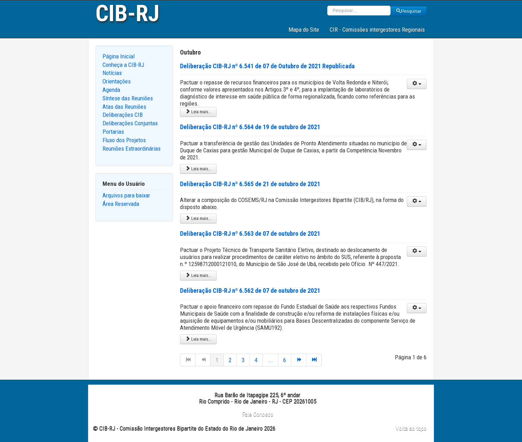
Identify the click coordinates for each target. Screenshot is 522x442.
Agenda (111, 89)
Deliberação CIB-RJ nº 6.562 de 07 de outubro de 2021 (250, 290)
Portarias (113, 131)
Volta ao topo (411, 428)
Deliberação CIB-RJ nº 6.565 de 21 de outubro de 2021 (250, 184)
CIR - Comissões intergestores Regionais (377, 29)
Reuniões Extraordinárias (131, 148)
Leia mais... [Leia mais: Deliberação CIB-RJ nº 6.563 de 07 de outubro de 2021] (198, 275)
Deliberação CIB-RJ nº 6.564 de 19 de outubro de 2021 (250, 127)
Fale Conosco (257, 414)
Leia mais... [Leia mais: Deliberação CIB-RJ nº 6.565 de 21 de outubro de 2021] (198, 218)
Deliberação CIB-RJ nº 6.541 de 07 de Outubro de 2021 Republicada (267, 66)
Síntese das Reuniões (127, 98)
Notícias (112, 72)
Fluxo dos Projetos (124, 140)
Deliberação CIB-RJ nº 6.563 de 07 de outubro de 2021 (250, 233)
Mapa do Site (303, 29)
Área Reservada (120, 203)
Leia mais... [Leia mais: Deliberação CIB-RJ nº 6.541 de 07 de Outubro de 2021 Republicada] (198, 111)
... (270, 360)
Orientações (116, 81)
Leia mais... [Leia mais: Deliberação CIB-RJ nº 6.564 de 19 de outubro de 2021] (198, 168)
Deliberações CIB (122, 114)
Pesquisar (408, 11)
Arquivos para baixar (126, 195)
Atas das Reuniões (124, 106)
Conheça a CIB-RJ (123, 64)
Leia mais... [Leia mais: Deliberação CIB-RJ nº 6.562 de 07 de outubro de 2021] (198, 339)
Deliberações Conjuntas (130, 123)
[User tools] (417, 84)
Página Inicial (118, 56)
